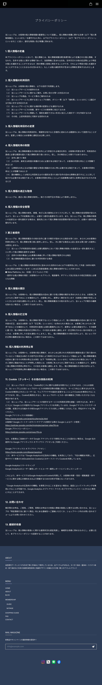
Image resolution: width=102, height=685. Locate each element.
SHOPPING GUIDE (12, 613)
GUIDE (9, 604)
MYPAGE (10, 608)
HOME (7, 588)
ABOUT (8, 592)
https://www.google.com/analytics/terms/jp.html (26, 419)
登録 (93, 646)
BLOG (7, 595)
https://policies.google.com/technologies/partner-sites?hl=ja (31, 425)
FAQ (6, 616)
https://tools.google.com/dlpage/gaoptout (23, 452)
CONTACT (9, 620)
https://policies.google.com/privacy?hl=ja (23, 432)
